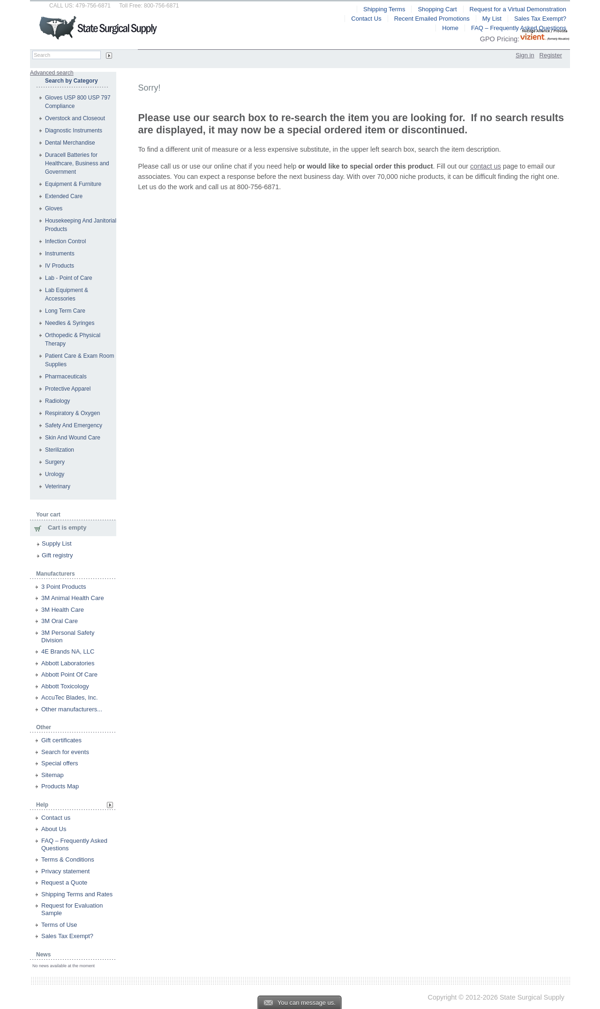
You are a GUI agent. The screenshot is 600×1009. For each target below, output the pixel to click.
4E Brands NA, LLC (67, 651)
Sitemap (52, 774)
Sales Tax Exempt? (67, 936)
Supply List (57, 543)
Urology (54, 474)
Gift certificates (61, 740)
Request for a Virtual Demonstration (518, 9)
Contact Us (366, 18)
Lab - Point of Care (68, 278)
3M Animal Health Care (72, 597)
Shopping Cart (437, 9)
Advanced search (52, 72)
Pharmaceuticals (66, 376)
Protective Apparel (67, 388)
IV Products (59, 265)
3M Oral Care (59, 620)
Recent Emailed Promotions (432, 18)
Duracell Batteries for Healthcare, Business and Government (77, 163)
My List (492, 18)
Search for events (65, 751)
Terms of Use (59, 924)
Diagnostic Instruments (73, 130)
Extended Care (63, 196)
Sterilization (59, 450)
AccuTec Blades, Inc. (69, 697)
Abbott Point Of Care (69, 674)
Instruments (60, 253)
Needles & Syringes (69, 323)
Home (450, 27)
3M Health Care (62, 609)
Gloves (53, 208)
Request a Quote (64, 882)
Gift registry (57, 555)
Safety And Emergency (73, 425)
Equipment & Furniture (73, 184)
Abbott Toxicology (65, 686)
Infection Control (65, 241)
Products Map (60, 786)
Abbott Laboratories (67, 663)
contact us (485, 166)
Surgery (55, 462)
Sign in (525, 55)
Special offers (59, 763)
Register (551, 55)
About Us (53, 828)
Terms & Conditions (67, 859)
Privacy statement (65, 871)
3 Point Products (63, 586)
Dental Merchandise (70, 142)
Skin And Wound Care (72, 437)
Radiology (57, 401)
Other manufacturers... (71, 709)
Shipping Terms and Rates (76, 894)
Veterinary (57, 486)
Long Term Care (65, 311)
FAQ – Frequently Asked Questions (518, 27)
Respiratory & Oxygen (72, 413)
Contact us (55, 817)
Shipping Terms (384, 9)
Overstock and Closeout (75, 118)
